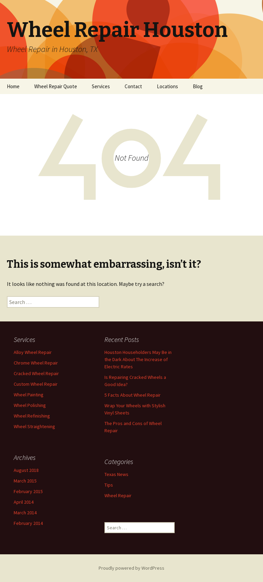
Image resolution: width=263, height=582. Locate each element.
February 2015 (28, 491)
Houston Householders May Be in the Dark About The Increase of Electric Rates (138, 359)
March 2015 (25, 481)
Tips (108, 485)
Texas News (116, 474)
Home (13, 86)
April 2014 (24, 502)
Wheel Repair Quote (55, 86)
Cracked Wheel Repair (36, 373)
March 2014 (25, 513)
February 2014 (28, 523)
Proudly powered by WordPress (131, 568)
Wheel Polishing (30, 405)
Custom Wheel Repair (36, 384)
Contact (133, 86)
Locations (167, 86)
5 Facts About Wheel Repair (132, 395)
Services (101, 86)
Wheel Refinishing (32, 416)
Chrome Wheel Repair (36, 363)
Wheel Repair (118, 495)
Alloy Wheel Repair (33, 352)
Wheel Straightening (34, 426)
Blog (198, 86)
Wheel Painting (28, 395)
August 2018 (26, 470)
